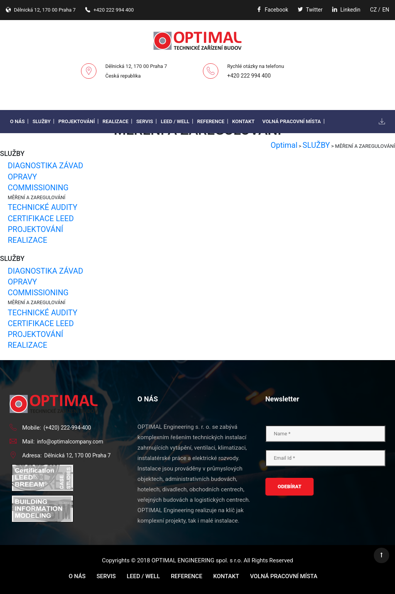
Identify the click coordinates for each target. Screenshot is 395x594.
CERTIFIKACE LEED (41, 218)
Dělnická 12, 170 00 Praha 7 (77, 455)
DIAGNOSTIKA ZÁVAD (45, 165)
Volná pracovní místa (291, 121)
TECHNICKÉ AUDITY (42, 207)
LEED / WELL (175, 121)
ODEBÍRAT (290, 486)
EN (385, 10)
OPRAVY (22, 176)
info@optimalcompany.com (70, 441)
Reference (211, 121)
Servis (144, 121)
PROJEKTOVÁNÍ (35, 229)
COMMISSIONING (38, 187)
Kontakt (243, 121)
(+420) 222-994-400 (67, 428)
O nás (17, 121)
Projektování (76, 121)
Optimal (283, 145)
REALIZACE (27, 240)
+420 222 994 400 (249, 76)
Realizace (115, 121)
